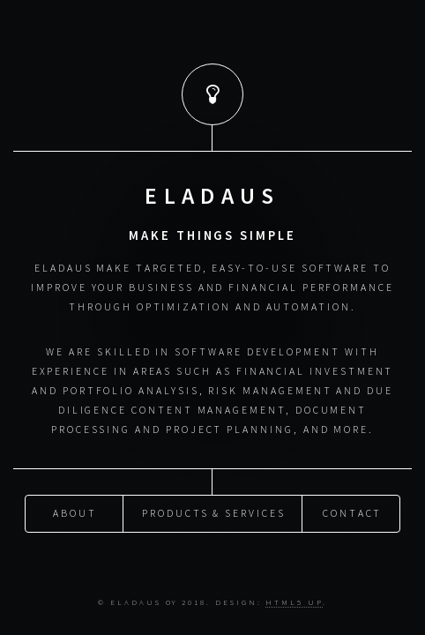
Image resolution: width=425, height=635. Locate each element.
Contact (353, 512)
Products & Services (214, 512)
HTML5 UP (293, 602)
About (75, 512)
